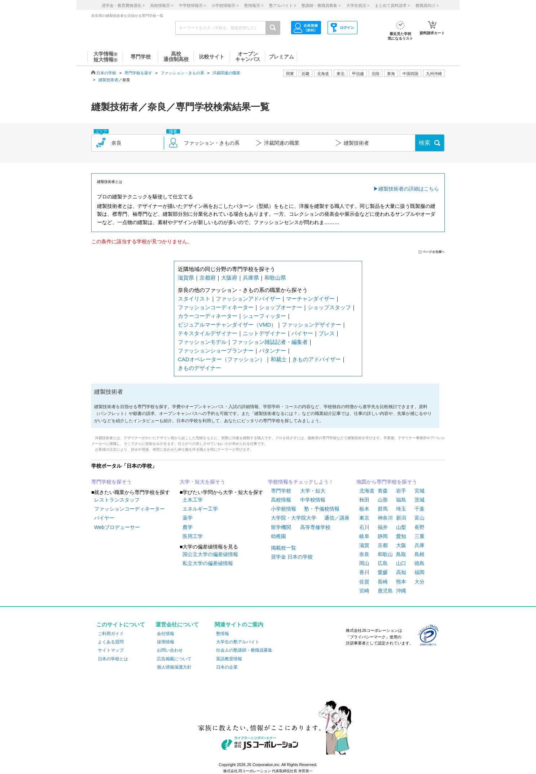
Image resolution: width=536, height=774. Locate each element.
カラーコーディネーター (207, 316)
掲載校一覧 (283, 548)
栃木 (364, 509)
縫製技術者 (108, 80)
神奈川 (385, 518)
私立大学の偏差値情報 (208, 563)
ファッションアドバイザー (248, 299)
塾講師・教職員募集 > (321, 5)
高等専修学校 (315, 527)
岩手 (401, 491)
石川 (364, 527)
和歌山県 (275, 278)
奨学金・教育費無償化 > (123, 5)
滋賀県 (186, 278)
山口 (401, 563)
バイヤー (302, 333)
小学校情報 (283, 509)
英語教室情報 (229, 658)
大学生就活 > (357, 5)
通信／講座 (337, 518)
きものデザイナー (199, 368)
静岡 (383, 536)
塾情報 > (253, 5)
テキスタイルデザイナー (207, 333)
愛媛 (383, 572)
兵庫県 (251, 278)
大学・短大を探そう (202, 482)
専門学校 (281, 491)
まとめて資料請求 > (392, 5)
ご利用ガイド (111, 633)
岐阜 (364, 536)
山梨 (401, 527)
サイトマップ (111, 650)
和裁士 (279, 359)
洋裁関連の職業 (226, 73)
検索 (424, 143)
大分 (419, 582)
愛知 (401, 536)
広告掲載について (174, 658)
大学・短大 (312, 491)
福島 (401, 500)
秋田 (364, 500)
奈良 (364, 554)
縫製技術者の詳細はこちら (408, 189)
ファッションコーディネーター (216, 307)
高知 (401, 572)
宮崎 (364, 591)
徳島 (419, 563)
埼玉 (401, 509)
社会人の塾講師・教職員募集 (244, 650)
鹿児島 (385, 591)
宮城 (419, 491)
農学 (188, 527)
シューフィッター (264, 316)
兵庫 (419, 545)
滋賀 (364, 545)
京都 (383, 545)
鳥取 (401, 554)
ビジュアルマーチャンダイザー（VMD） (227, 325)
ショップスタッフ (329, 307)
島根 (419, 554)
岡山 (364, 563)
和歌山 (385, 554)
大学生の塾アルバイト (237, 641)
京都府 (207, 278)
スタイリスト (194, 299)
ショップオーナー (280, 307)
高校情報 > (161, 5)
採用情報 (165, 641)
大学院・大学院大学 (293, 518)
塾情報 (222, 633)
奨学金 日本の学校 (292, 557)
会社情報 (165, 633)
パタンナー (272, 350)
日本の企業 (227, 667)
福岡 (419, 572)
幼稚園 (278, 536)
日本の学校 (106, 73)
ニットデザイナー (264, 333)
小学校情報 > (224, 5)
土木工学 (193, 500)
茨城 (419, 500)
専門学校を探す (138, 73)
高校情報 (281, 500)
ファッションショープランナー (216, 350)
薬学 (188, 518)
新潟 (401, 518)
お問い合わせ (170, 650)
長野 (419, 527)
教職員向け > (427, 5)
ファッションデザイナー (311, 325)
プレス (326, 333)
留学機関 (281, 527)
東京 (364, 518)
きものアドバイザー (316, 359)
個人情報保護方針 (174, 667)
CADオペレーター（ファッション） (221, 359)
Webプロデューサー (117, 527)
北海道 (323, 73)
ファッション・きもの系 (182, 73)
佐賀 (364, 582)
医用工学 (193, 536)
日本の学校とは (113, 658)
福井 (383, 527)
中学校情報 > (192, 5)
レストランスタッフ (117, 500)
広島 (383, 563)
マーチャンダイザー (310, 299)
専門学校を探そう (111, 482)
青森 (383, 491)
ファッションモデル (202, 342)
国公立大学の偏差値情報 (210, 554)
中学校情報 (312, 500)
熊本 (401, 582)
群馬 (383, 509)
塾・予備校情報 (321, 509)
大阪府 (229, 278)
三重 (419, 536)
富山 (419, 518)
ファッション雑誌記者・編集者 (270, 342)
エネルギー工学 (200, 509)
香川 (364, 572)
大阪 (401, 545)
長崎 (383, 582)
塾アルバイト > (282, 5)
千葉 (419, 509)
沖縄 (401, 591)
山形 (383, 500)
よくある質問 (111, 641)
